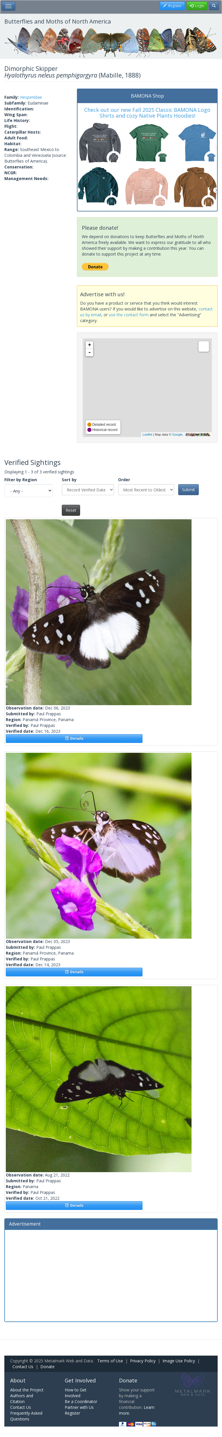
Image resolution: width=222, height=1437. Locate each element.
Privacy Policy (143, 1361)
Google (177, 434)
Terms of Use (110, 1361)
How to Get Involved (75, 1392)
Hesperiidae (31, 97)
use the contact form (129, 314)
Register (72, 1413)
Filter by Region (20, 479)
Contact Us (22, 1366)
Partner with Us (79, 1407)
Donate (47, 1366)
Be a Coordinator (81, 1401)
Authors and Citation (21, 1398)
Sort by (69, 479)
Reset (71, 510)
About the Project (27, 1390)
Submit (188, 489)
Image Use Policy (179, 1361)
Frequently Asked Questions (26, 1416)
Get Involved (80, 1380)
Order (124, 479)
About (18, 1380)
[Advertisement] (111, 1275)
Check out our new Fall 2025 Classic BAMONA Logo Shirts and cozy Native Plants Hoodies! (147, 112)
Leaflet (147, 434)
